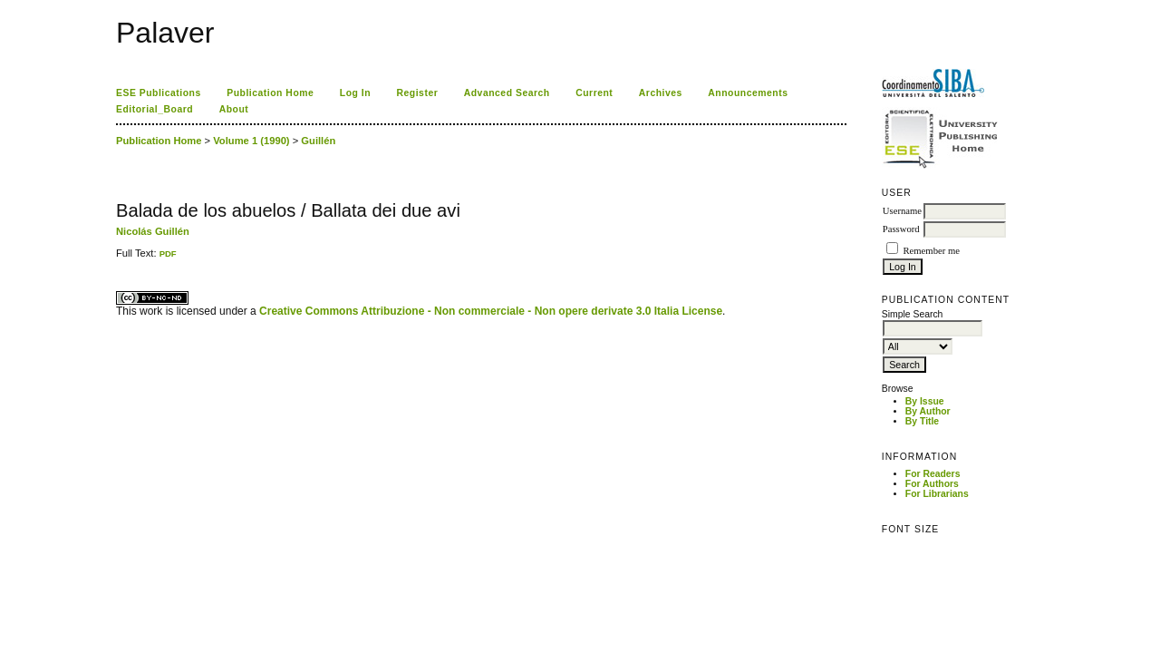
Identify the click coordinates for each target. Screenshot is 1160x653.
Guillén (318, 140)
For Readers (933, 474)
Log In (355, 93)
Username (902, 211)
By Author (928, 411)
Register (418, 93)
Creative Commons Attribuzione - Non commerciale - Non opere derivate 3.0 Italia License (490, 311)
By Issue (924, 401)
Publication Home (270, 93)
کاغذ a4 (117, 258)
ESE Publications (158, 93)
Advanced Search (507, 93)
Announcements (748, 93)
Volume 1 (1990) (251, 140)
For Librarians (937, 494)
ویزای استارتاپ (120, 258)
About (234, 109)
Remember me (931, 251)
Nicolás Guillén (152, 231)
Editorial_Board (154, 109)
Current (594, 93)
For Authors (932, 484)
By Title (922, 421)
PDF (168, 253)
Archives (660, 93)
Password (901, 229)
